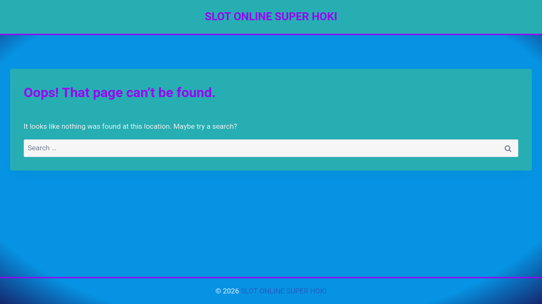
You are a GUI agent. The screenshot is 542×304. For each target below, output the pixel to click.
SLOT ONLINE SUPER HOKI (284, 291)
